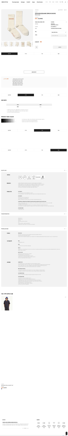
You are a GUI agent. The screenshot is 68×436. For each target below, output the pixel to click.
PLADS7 (28, 2)
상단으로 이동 (66, 432)
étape (33, 2)
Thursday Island (15, 2)
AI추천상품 (60, 9)
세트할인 (56, 2)
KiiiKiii (53, 2)
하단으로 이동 (66, 434)
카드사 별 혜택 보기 (54, 26)
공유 (65, 9)
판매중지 (59, 47)
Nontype (23, 2)
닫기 (64, 170)
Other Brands (40, 2)
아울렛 (60, 2)
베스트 (47, 2)
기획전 (50, 2)
